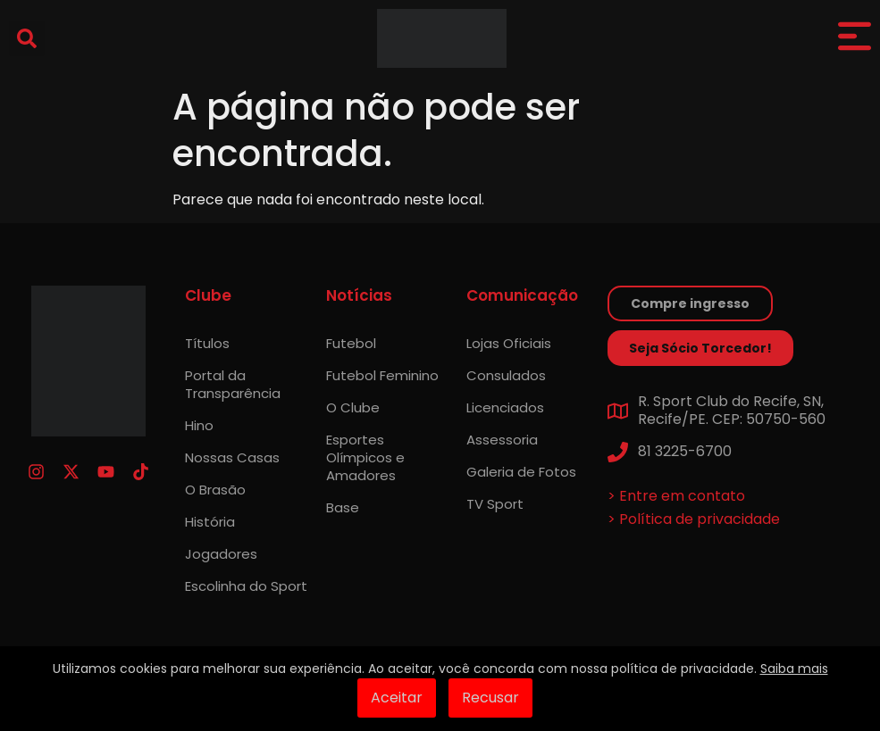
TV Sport (495, 503)
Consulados (506, 375)
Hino (199, 425)
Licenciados (505, 407)
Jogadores (221, 553)
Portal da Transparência (233, 384)
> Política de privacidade (694, 519)
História (210, 521)
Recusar (490, 697)
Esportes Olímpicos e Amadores (365, 457)
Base (342, 507)
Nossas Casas (232, 457)
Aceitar (397, 697)
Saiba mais (794, 668)
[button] (27, 38)
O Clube (353, 407)
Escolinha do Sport (246, 586)
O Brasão (215, 489)
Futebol (351, 343)
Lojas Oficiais (508, 343)
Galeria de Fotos (521, 471)
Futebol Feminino (382, 375)
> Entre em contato (676, 496)
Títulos (207, 343)
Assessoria (502, 439)
